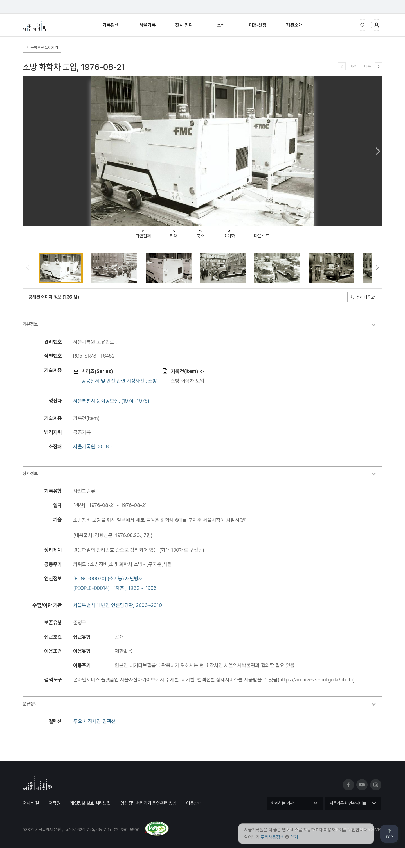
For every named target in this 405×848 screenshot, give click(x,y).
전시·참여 (184, 25)
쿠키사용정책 (272, 837)
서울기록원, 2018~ (92, 446)
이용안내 (194, 803)
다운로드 (261, 232)
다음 (367, 66)
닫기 (294, 837)
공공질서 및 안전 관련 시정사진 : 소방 (119, 381)
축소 (200, 232)
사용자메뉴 (376, 25)
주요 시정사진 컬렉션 (94, 721)
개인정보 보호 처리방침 (90, 803)
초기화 (229, 232)
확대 (173, 232)
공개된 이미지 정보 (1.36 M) (53, 297)
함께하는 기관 (282, 803)
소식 (221, 25)
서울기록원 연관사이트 (348, 803)
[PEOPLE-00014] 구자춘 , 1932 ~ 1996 (114, 588)
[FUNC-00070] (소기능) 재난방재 (108, 578)
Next (378, 151)
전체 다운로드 (363, 297)
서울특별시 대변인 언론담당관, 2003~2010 (117, 605)
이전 (353, 66)
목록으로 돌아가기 (42, 47)
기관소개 (294, 25)
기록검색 (110, 25)
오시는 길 (30, 803)
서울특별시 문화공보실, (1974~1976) (111, 401)
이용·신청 (258, 25)
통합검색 (362, 25)
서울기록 (147, 25)
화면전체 (143, 232)
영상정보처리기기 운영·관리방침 (148, 803)
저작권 (54, 803)
